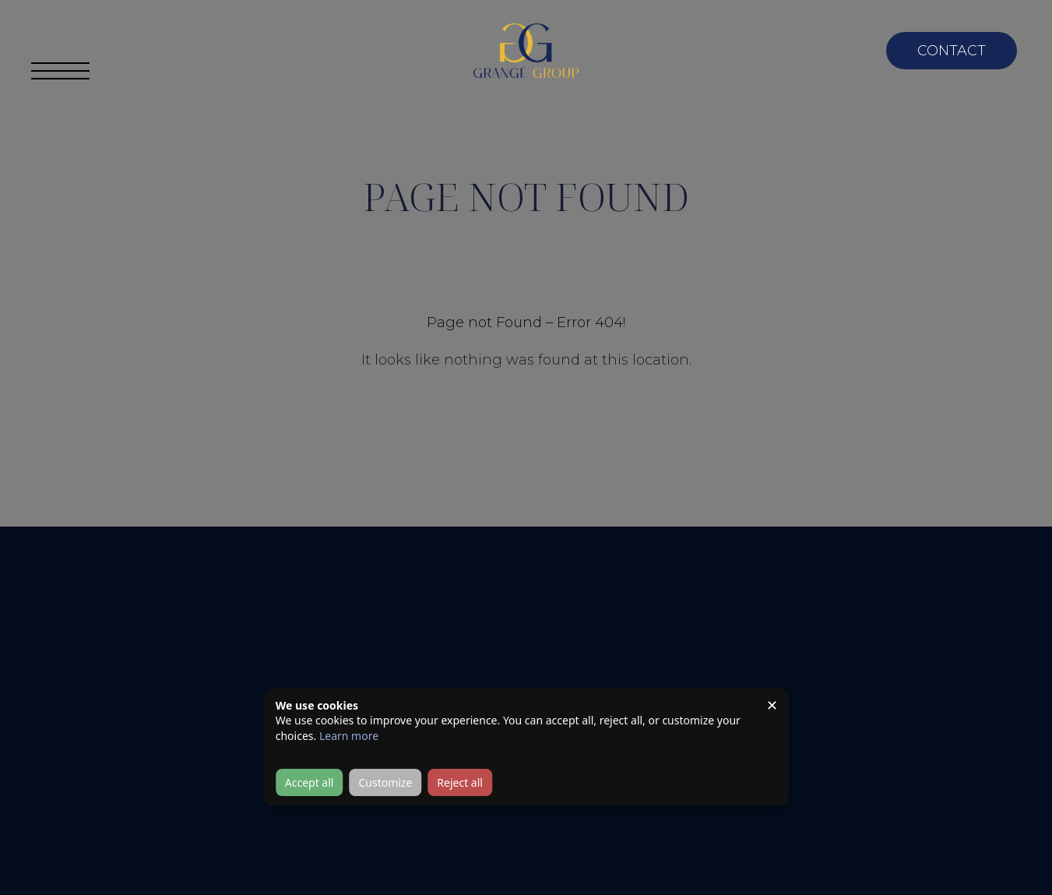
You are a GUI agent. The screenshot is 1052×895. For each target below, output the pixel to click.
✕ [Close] (772, 705)
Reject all (460, 782)
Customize (385, 782)
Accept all (309, 782)
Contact (951, 50)
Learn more (348, 735)
